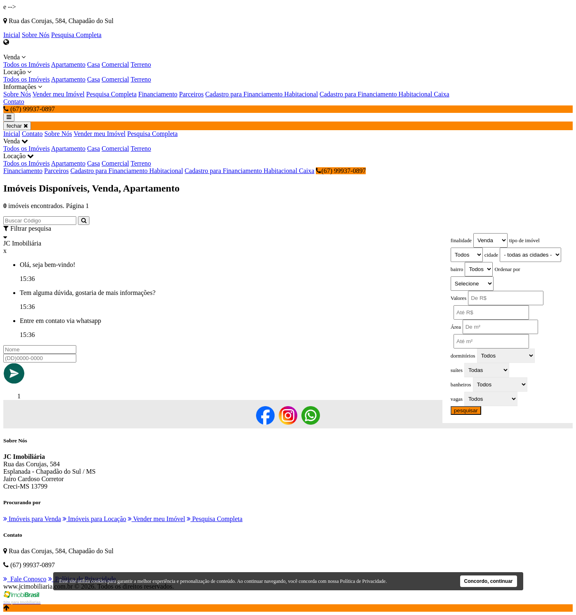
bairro (457, 269)
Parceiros (191, 94)
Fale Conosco (25, 578)
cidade (491, 255)
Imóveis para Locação (94, 518)
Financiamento (157, 94)
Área (456, 327)
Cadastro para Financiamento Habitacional (261, 94)
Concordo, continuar (488, 581)
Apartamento (68, 64)
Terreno (141, 64)
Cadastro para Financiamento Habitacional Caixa (384, 94)
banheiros (461, 385)
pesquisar (466, 410)
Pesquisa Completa (76, 34)
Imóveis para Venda (32, 518)
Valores (458, 298)
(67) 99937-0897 (341, 170)
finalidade (461, 240)
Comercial (115, 64)
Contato (13, 101)
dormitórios (463, 356)
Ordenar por (507, 269)
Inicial (11, 34)
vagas (457, 399)
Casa (93, 64)
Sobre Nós (35, 34)
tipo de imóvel (524, 240)
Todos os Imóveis (26, 64)
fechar (17, 126)
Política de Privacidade (363, 581)
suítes (457, 370)
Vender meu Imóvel (59, 94)
